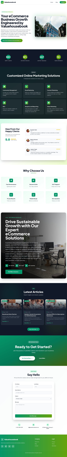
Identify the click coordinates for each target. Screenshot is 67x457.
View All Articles (33, 329)
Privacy (53, 441)
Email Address (18, 390)
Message (17, 402)
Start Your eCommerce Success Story (12, 40)
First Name (17, 384)
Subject (16, 396)
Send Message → (33, 415)
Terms (53, 443)
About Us (37, 441)
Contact (63, 2)
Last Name (36, 384)
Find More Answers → (14, 271)
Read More (5, 321)
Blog (57, 2)
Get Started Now (27, 358)
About (51, 2)
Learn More (42, 358)
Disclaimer (54, 445)
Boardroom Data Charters (9, 314)
